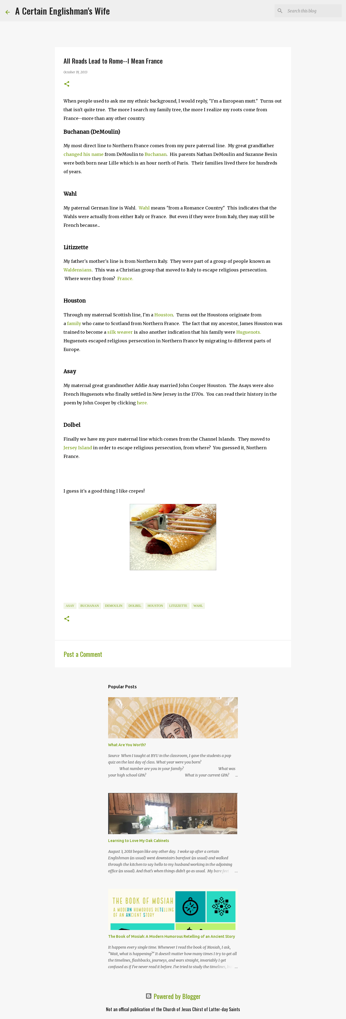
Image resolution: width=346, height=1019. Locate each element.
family (74, 323)
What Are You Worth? (127, 745)
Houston (163, 314)
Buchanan (156, 154)
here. (142, 402)
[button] (67, 84)
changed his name (84, 154)
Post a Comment (83, 654)
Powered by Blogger (173, 996)
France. (125, 278)
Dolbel (135, 606)
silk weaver (120, 332)
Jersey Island (78, 447)
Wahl (144, 208)
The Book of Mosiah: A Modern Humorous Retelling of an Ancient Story (171, 936)
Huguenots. (248, 332)
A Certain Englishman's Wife (62, 10)
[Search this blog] (313, 10)
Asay (70, 606)
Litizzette (178, 606)
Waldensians (78, 270)
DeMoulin (113, 606)
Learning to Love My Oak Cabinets (138, 840)
